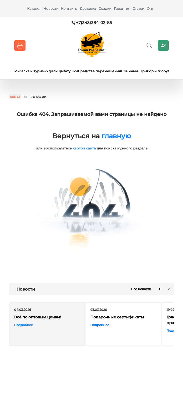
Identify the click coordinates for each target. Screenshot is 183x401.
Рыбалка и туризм (30, 71)
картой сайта (84, 148)
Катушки (70, 71)
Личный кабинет (163, 45)
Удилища (54, 71)
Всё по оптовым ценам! (37, 317)
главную (116, 136)
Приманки (130, 71)
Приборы (147, 71)
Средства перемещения (99, 71)
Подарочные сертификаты (117, 317)
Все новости (141, 289)
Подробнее (23, 325)
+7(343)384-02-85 (94, 22)
